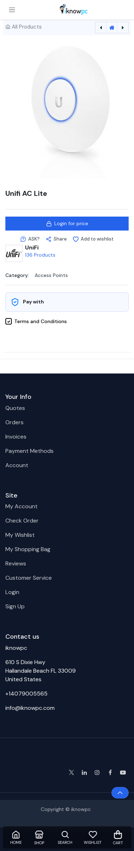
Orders (14, 422)
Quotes (15, 408)
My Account (21, 506)
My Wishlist (20, 535)
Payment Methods (29, 451)
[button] (30, 239)
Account (16, 465)
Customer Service (28, 578)
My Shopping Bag (27, 549)
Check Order (22, 520)
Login (12, 592)
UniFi (32, 247)
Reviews (15, 563)
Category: (17, 275)
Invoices (15, 436)
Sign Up (15, 606)
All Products (27, 26)
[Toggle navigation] (12, 9)
